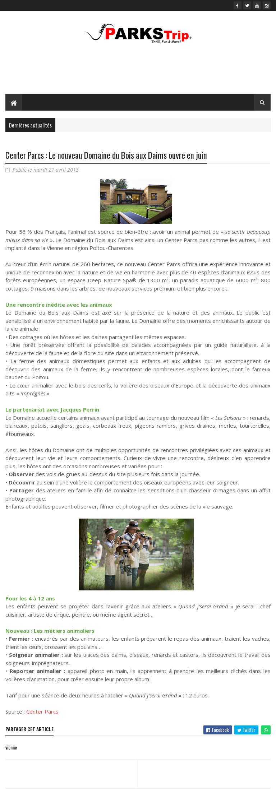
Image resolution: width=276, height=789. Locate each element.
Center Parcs (42, 711)
